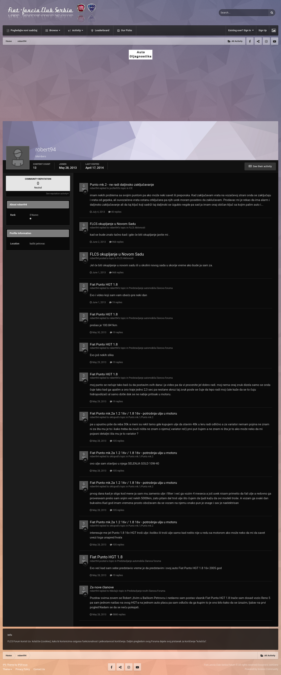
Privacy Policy (22, 669)
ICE (130, 188)
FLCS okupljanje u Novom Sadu (113, 224)
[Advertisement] (140, 89)
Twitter (258, 41)
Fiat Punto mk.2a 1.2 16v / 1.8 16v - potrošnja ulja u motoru (133, 413)
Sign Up (263, 30)
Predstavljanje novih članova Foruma (146, 591)
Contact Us (39, 669)
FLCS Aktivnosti (137, 227)
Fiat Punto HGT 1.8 (104, 284)
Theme (7, 669)
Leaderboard (101, 30)
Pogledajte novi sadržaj (23, 30)
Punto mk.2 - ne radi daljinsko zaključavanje (122, 185)
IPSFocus (22, 664)
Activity (77, 30)
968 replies (116, 242)
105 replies (117, 441)
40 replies (114, 211)
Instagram (266, 41)
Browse (54, 30)
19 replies (115, 302)
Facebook (250, 41)
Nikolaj (113, 591)
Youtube (274, 41)
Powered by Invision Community (261, 669)
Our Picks (126, 30)
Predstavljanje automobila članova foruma (151, 288)
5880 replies (117, 614)
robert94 (94, 188)
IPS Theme (8, 664)
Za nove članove (102, 587)
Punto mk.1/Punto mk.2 (141, 417)
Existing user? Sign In (241, 30)
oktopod (114, 417)
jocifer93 (114, 188)
